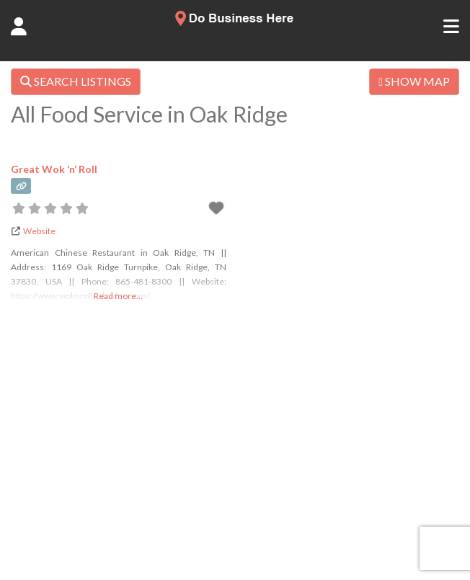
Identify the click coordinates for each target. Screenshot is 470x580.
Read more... (118, 295)
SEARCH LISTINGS (75, 81)
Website (39, 231)
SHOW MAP (414, 81)
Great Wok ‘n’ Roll (54, 169)
